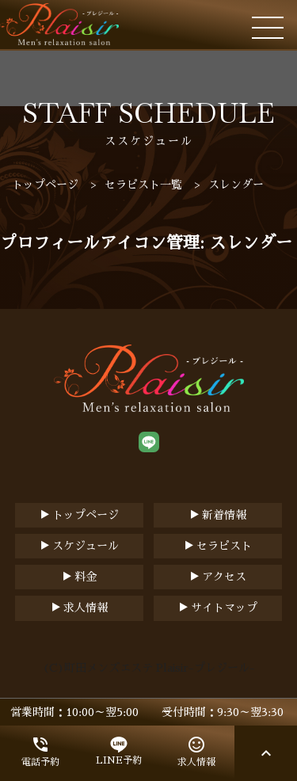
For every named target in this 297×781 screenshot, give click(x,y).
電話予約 (40, 751)
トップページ (85, 514)
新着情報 (224, 514)
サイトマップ (224, 607)
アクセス (224, 576)
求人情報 (85, 607)
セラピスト (224, 545)
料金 (85, 576)
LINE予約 (119, 751)
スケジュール (85, 545)
